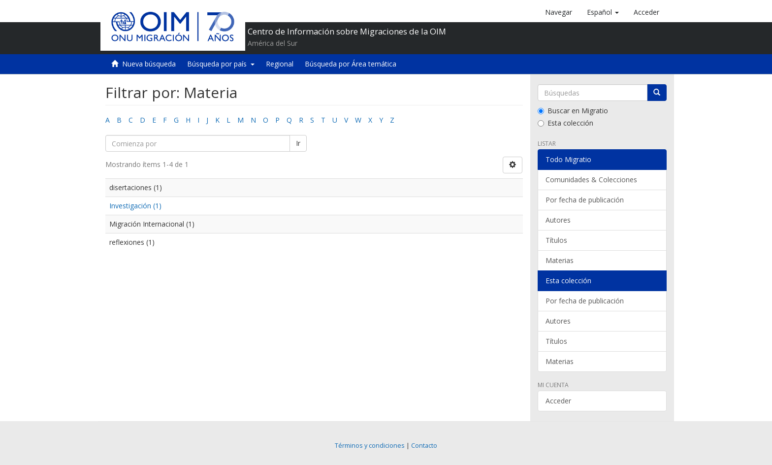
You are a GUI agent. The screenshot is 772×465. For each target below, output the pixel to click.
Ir (298, 143)
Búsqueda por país (221, 63)
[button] (602, 12)
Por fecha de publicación (585, 199)
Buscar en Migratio (573, 110)
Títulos (556, 240)
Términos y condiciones (370, 445)
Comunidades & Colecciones (591, 179)
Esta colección (565, 123)
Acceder (558, 400)
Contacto (424, 445)
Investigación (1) (135, 205)
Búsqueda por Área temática (350, 63)
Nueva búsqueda (149, 63)
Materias (560, 260)
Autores (558, 220)
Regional (279, 63)
